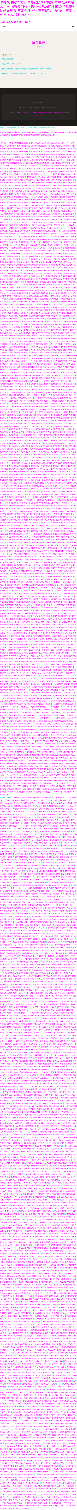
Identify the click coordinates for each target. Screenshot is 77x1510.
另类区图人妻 (64, 902)
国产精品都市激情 (25, 287)
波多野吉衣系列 (36, 1160)
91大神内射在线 (24, 452)
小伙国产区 (35, 897)
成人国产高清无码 (11, 1378)
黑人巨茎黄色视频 (35, 486)
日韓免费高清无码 (8, 279)
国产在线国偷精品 (62, 256)
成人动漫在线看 (31, 279)
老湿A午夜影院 (50, 1205)
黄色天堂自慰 (20, 684)
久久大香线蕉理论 (20, 236)
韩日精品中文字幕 (37, 333)
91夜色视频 (64, 1126)
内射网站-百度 (71, 1483)
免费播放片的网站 (9, 1307)
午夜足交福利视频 (54, 1197)
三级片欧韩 (35, 1452)
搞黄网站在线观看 (61, 681)
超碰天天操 (51, 1319)
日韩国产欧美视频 (49, 863)
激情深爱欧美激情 (47, 418)
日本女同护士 (66, 228)
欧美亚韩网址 (30, 304)
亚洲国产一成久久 (25, 1429)
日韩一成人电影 (14, 421)
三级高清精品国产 (23, 1058)
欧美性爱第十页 (32, 282)
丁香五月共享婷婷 (47, 979)
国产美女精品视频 (69, 1361)
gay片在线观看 (25, 1177)
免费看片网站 (71, 897)
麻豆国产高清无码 (27, 970)
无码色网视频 (53, 982)
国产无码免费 (49, 1299)
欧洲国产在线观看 (28, 698)
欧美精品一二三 (26, 222)
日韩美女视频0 (64, 1401)
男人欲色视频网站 (15, 406)
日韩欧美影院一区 (54, 1494)
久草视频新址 (23, 707)
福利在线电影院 (29, 704)
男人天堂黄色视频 (61, 545)
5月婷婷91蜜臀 (32, 1491)
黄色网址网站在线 (64, 1491)
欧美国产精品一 (35, 460)
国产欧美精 (61, 1480)
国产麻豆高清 (20, 1228)
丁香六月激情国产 (32, 435)
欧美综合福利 (50, 168)
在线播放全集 (32, 588)
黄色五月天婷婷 (64, 1186)
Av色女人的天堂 (8, 455)
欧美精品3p (30, 1203)
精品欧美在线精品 (22, 1401)
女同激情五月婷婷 (56, 1194)
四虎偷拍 (39, 863)
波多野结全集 (64, 341)
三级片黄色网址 (9, 336)
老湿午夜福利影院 (35, 636)
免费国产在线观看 (61, 460)
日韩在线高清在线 (66, 1234)
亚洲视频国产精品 (23, 1157)
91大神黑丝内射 (21, 234)
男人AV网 (53, 1341)
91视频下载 (43, 936)
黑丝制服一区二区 (52, 704)
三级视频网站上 (60, 1021)
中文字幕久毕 (9, 1041)
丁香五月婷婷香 (44, 610)
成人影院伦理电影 (43, 1361)
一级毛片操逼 (8, 704)
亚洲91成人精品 (22, 398)
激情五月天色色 (20, 1203)
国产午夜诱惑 (28, 650)
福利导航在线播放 (35, 693)
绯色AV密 (41, 1174)
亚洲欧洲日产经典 (44, 1305)
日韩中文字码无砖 (63, 344)
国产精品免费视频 (67, 698)
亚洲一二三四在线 (25, 579)
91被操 (54, 1305)
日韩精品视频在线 (57, 1214)
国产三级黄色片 (56, 367)
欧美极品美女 (64, 370)
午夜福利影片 (19, 1415)
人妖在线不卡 (55, 591)
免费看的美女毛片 (11, 1211)
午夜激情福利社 (20, 891)
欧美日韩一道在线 (18, 1361)
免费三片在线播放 (69, 973)
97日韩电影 (26, 1390)
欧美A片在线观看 (56, 1052)
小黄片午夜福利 (70, 1460)
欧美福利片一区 (22, 568)
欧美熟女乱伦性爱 (17, 1373)
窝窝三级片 (64, 1038)
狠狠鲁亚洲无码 (9, 268)
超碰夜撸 (61, 967)
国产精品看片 (43, 1027)
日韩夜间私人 (28, 381)
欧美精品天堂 (13, 562)
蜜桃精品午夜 (28, 1285)
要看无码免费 (55, 1466)
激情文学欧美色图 (34, 239)
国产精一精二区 (24, 259)
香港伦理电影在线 (67, 939)
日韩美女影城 (67, 588)
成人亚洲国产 (36, 950)
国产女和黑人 (24, 1222)
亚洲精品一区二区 (54, 1010)
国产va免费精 (63, 1392)
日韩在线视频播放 (27, 967)
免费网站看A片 (55, 355)
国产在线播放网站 (45, 378)
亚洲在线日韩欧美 (67, 602)
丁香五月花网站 (26, 256)
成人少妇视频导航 (53, 219)
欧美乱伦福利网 (20, 1078)
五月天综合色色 (47, 472)
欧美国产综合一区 (27, 817)
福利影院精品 (57, 508)
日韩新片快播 (19, 1441)
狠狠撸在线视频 (9, 506)
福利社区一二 (30, 534)
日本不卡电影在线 (35, 1316)
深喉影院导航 (68, 508)
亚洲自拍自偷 (18, 1217)
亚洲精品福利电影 (53, 710)
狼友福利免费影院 (67, 208)
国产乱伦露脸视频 (25, 1497)
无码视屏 (58, 950)
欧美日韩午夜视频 (55, 1285)
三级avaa (28, 1460)
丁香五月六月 (59, 446)
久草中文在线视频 (23, 1166)
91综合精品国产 (23, 307)
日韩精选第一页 (34, 1494)
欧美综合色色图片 (9, 1347)
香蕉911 (18, 1299)
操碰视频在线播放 (64, 1387)
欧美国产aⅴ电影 (46, 259)
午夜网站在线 (40, 180)
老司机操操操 (15, 185)
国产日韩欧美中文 (11, 457)
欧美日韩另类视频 (6, 384)
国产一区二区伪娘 (16, 494)
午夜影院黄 (71, 1282)
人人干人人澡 (51, 1384)
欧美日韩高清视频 (67, 171)
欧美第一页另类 (49, 381)
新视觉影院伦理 (58, 185)
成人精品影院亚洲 (55, 843)
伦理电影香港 (34, 644)
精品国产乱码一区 (62, 506)
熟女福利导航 (38, 984)
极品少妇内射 (56, 282)
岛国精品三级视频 (59, 353)
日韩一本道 (55, 1378)
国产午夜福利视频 (57, 361)
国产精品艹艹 (60, 1058)
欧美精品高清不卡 (70, 857)
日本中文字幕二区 (59, 242)
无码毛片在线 (30, 523)
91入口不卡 (12, 1254)
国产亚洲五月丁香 (69, 372)
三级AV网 (6, 1336)
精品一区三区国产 (21, 537)
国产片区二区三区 (60, 608)
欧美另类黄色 (41, 534)
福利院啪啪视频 (41, 982)
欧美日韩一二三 (46, 174)
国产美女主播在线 (45, 307)
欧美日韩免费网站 (53, 831)
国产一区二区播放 (28, 673)
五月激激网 (62, 1370)
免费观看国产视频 (31, 1282)
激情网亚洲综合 (64, 457)
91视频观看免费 (60, 421)
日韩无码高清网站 (67, 1378)
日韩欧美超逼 (46, 874)
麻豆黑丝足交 (9, 863)
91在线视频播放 (29, 582)
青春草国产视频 (27, 800)
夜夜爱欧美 (18, 1446)
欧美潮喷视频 (16, 1367)
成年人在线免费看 (48, 387)
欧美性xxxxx (47, 1316)
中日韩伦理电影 (22, 644)
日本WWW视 (67, 1067)
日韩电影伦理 (10, 234)
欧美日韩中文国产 (10, 463)
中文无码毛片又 (53, 848)
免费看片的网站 (6, 1001)
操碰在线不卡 (42, 548)
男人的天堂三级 (11, 231)
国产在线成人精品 (50, 344)
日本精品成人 (70, 1214)
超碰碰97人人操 (14, 1313)
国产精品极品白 (38, 585)
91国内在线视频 (17, 1336)
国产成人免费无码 (56, 1251)
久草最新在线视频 (60, 412)
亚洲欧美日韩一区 (32, 336)
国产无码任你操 (54, 817)
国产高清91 (68, 1217)
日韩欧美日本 (39, 902)
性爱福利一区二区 (66, 1364)
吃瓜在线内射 (20, 551)
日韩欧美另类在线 (16, 1033)
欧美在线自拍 (67, 914)
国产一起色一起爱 (32, 372)
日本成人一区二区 (17, 871)
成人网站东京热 (35, 857)
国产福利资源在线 (37, 149)
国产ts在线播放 (25, 299)
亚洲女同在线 (8, 1489)
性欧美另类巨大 (45, 1418)
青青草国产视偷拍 (16, 381)
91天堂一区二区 (26, 514)
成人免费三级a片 (44, 948)
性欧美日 (38, 1101)
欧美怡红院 (68, 1160)
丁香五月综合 (57, 633)
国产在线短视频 (22, 276)
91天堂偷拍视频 (66, 375)
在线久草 (58, 996)
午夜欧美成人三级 (49, 1069)
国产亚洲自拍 (27, 1299)
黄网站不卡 (18, 953)
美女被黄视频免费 (32, 936)
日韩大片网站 (29, 868)
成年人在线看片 (49, 545)
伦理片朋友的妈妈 (6, 979)
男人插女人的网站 (52, 596)
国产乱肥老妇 (5, 381)
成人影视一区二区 (10, 307)
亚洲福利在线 (14, 1271)
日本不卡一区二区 (49, 497)
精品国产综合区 (9, 423)
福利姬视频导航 (29, 180)
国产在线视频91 (60, 333)
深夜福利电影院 (35, 1183)
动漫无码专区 (66, 1222)
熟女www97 (50, 891)
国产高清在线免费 (47, 421)
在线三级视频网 (22, 426)
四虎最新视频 (61, 180)
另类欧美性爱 (53, 1429)
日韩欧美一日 (20, 863)
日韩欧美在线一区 (32, 574)
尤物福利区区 (20, 534)
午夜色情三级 (5, 1285)
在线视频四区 (15, 219)
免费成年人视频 (20, 1239)
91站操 (68, 1050)
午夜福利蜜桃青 (10, 1086)
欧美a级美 (33, 1455)
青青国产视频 (33, 865)
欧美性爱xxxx (9, 1132)
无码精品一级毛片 (38, 299)
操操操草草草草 (51, 304)
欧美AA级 (19, 1466)
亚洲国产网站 (61, 1344)
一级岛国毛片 (39, 381)
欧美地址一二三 (24, 642)
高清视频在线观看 (70, 1421)
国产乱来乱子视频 (34, 681)
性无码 (56, 931)
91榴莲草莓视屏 (19, 829)
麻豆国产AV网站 (63, 1302)
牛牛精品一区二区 (30, 1191)
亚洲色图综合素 (29, 1018)
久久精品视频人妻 (28, 619)
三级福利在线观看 (66, 591)
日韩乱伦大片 (48, 905)
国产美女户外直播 (40, 565)
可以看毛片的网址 (37, 1390)
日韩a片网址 (57, 899)
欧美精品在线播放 (15, 545)
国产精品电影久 (71, 1426)
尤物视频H (72, 1047)
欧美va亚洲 (60, 1129)
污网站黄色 (8, 1472)
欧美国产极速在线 (12, 1160)
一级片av (63, 1412)
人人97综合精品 (50, 1480)
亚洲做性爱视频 (17, 582)
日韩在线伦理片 (40, 1370)
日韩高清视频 (15, 647)
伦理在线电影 (69, 338)
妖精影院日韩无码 (28, 202)
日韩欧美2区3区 (41, 698)
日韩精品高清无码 (63, 642)
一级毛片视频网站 (48, 664)
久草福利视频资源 (56, 1027)
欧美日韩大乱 (18, 982)
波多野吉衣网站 (36, 217)
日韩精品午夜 (44, 463)
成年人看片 (65, 1322)
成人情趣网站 (56, 1339)
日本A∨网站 (31, 1013)
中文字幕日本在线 (41, 523)
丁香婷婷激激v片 (18, 500)
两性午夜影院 (62, 1305)
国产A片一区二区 (42, 455)
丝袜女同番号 (11, 146)
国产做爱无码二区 (61, 979)
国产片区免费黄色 (66, 1477)
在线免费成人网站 (22, 922)
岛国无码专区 (36, 1106)
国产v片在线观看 (17, 1149)
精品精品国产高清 (45, 945)
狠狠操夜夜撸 (50, 154)
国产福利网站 (34, 707)
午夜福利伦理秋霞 (19, 976)
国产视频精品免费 (42, 1273)
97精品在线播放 (42, 1432)
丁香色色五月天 (56, 1273)
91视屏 (6, 1310)
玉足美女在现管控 (42, 1149)
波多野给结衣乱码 (69, 950)
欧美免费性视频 (54, 1103)
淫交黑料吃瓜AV (9, 659)
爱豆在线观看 (72, 1106)
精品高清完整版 (70, 610)
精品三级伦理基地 (15, 511)
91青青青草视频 (13, 571)
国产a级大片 (60, 1248)
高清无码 (28, 1441)
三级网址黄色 (28, 1140)
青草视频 (47, 976)
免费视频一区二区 (51, 559)
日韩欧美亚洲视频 (40, 313)
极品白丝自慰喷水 (37, 642)
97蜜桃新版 (24, 1007)
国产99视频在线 (66, 290)
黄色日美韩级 (43, 826)
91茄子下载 (30, 863)
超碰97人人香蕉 (60, 234)
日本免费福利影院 (66, 936)
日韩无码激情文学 (22, 962)
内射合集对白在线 (25, 316)
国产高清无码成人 (47, 452)
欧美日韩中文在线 (38, 1072)
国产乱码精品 (67, 523)
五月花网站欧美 (33, 576)
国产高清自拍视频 (61, 1288)
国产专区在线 (41, 1412)
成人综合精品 (67, 647)
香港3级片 (45, 1137)
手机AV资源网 (40, 831)
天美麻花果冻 (11, 1279)
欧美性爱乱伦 (71, 967)
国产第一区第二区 (55, 1395)
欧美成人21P (25, 1001)
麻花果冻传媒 (45, 146)
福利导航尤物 (28, 494)
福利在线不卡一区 (17, 1432)
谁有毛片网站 (64, 1220)
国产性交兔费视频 (46, 574)
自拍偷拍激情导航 (29, 1356)
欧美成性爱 (33, 962)
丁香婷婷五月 (13, 168)
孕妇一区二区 (50, 1033)
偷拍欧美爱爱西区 (18, 956)
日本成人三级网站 (65, 1174)
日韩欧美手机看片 (31, 1120)
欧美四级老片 (10, 477)
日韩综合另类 (13, 228)
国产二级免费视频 (44, 1324)
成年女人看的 (10, 693)
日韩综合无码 (54, 166)
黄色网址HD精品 (10, 398)
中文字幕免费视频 (13, 1384)
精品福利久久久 (9, 1194)
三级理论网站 (27, 248)
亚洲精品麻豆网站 (12, 1205)
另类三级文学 (34, 1421)
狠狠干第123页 (69, 1101)
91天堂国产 (11, 1401)
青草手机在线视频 (19, 1491)
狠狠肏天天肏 (31, 956)
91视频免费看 (62, 814)
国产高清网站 (28, 1288)
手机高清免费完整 (34, 1069)
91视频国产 (19, 897)
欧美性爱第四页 (56, 310)
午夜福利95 (41, 891)
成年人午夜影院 (33, 1075)
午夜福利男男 (25, 174)
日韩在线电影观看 (66, 931)
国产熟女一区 (31, 1472)
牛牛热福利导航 (6, 812)
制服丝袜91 (24, 914)
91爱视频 (31, 905)
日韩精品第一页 (37, 1480)
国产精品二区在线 (33, 412)
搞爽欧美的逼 (40, 160)
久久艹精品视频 (33, 812)
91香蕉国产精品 (6, 661)
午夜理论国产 (45, 1421)
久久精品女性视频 (69, 1384)
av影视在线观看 (9, 664)
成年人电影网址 (17, 1064)
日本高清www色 (14, 831)
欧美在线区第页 (53, 565)
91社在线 (69, 1208)
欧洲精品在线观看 (50, 911)
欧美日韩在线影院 (68, 1109)
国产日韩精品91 (24, 562)
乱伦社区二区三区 (14, 1237)
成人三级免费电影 (17, 1103)
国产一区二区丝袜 (63, 304)
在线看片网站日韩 (48, 423)
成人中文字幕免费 (11, 483)
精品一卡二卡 (34, 659)
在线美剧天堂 (61, 423)
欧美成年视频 (63, 1353)
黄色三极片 (35, 854)
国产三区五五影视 (42, 438)
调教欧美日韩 (44, 517)
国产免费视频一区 (38, 1169)
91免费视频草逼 (21, 367)
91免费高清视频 (68, 367)
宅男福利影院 (7, 270)
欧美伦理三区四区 (21, 1050)
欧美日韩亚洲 (47, 925)
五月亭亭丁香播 (11, 276)
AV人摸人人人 (39, 1220)
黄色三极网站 (8, 236)
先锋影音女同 (64, 687)
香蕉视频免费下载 (16, 823)
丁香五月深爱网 (38, 287)
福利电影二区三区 (31, 1347)
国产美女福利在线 (19, 310)
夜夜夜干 (33, 1305)
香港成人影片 (37, 222)
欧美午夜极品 (54, 406)
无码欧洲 (50, 1497)
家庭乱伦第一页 (35, 809)
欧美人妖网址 (46, 171)
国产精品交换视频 (36, 1426)
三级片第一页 (35, 452)
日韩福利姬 (13, 1208)
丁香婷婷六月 (40, 1474)
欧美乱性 (51, 1404)
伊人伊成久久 (27, 1353)
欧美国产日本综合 (50, 1242)
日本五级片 (47, 837)
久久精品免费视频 (22, 330)
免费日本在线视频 (64, 911)
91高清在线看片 (11, 273)
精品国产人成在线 (8, 389)
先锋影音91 (10, 1228)
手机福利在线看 (47, 239)
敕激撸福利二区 (39, 341)
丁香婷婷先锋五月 (66, 166)
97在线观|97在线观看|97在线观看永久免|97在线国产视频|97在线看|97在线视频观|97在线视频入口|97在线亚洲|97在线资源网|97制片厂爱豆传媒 (38, 792)
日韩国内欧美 (28, 1503)
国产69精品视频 (65, 384)
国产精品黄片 (29, 251)
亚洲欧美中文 (13, 959)
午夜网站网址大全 (69, 1027)
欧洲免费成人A (55, 474)
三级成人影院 (44, 576)
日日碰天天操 (54, 463)
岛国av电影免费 (7, 1262)
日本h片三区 (15, 1319)
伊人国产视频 (34, 610)
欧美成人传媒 (18, 1327)
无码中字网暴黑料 (59, 472)
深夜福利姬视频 (70, 1064)
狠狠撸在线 (7, 931)
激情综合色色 (23, 1214)
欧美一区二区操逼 (32, 361)
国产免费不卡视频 (35, 568)
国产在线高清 (41, 704)
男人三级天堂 (5, 514)
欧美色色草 (38, 908)
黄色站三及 (51, 1035)
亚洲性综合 (15, 1508)
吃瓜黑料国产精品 (21, 293)
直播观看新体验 (35, 1214)
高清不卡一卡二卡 (23, 1086)
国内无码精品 (24, 1129)
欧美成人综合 (8, 891)
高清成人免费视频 (69, 307)
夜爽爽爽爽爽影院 (50, 690)
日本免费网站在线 (25, 1409)
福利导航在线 (64, 678)
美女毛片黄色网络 (6, 953)
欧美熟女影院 (64, 202)
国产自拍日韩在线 (38, 1205)
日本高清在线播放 (21, 664)
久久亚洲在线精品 (8, 367)
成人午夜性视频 (55, 602)
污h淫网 (17, 1123)
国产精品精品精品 (62, 265)
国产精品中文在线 (7, 1474)
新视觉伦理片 (29, 245)
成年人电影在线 (46, 1452)
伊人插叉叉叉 (22, 1457)
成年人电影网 (5, 194)
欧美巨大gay (28, 1336)
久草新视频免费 (25, 1030)
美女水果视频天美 (9, 1457)
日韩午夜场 (8, 851)
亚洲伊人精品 (22, 593)
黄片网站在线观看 (30, 1143)
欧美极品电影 (13, 1129)
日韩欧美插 (66, 996)
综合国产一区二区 (53, 1126)
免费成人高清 (36, 472)
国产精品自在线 (34, 656)
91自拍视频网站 (10, 290)
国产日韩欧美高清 (21, 506)
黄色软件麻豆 (54, 384)
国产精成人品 (24, 911)
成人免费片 (54, 1115)
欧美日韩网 (43, 846)
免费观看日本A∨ (14, 874)
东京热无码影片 (9, 1500)
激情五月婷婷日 (59, 574)
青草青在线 (49, 996)
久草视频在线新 (43, 225)
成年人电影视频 (35, 1118)
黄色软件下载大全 (48, 851)
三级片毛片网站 (54, 846)
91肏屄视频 (41, 814)
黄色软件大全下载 (65, 392)
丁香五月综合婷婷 (33, 1339)
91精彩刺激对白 (61, 222)
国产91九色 (39, 990)
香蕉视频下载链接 (62, 168)
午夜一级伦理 (46, 1339)
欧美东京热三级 (27, 358)
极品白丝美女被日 (39, 1449)
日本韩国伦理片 (20, 1472)
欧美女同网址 (60, 585)
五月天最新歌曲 (13, 1106)
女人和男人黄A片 (52, 457)
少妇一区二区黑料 (60, 231)
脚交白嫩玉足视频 (13, 299)
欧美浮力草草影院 (54, 942)
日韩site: (71, 999)
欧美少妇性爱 (46, 676)
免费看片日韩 (27, 661)
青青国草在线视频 (48, 330)
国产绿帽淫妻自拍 (41, 188)
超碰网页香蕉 (45, 310)
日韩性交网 (13, 826)
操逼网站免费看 (6, 1027)
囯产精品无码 (20, 225)
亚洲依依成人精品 (41, 817)
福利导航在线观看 (11, 599)
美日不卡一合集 (59, 865)
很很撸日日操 (50, 358)
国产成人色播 (47, 922)
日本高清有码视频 (52, 1095)
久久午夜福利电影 (25, 285)
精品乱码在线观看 (8, 262)
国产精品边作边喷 (52, 650)
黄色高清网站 (21, 574)
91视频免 (65, 1225)
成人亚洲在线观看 (18, 528)
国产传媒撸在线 (12, 205)
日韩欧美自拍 (63, 800)
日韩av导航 (29, 1415)
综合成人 (33, 814)
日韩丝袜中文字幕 (50, 514)
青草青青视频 (15, 149)
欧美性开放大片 (54, 455)
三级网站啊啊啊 (71, 1237)
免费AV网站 (4, 1463)
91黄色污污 (29, 1350)
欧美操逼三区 (19, 455)
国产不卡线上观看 (55, 511)
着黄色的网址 (41, 596)
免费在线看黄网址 (65, 1429)
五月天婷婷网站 (40, 251)
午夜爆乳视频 (13, 378)
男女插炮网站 (21, 290)
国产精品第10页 (24, 217)
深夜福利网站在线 (68, 976)
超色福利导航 (12, 443)
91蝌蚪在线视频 (64, 299)
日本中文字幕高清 (63, 514)
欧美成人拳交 (14, 1426)
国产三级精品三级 (26, 163)
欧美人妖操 (50, 860)
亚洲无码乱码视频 (46, 812)
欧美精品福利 (7, 639)
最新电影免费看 (5, 710)
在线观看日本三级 (51, 1401)
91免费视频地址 (58, 1316)
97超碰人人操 (39, 1033)
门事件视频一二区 (40, 953)
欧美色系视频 (45, 797)
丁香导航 (23, 1016)
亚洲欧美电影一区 (9, 1098)
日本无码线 (23, 905)
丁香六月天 (33, 1222)
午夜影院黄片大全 (21, 1137)
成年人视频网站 (14, 472)
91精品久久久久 (6, 1197)
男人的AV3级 (25, 1180)
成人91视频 (64, 1115)
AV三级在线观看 (62, 497)
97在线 (37, 840)
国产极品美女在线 (28, 469)
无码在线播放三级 (56, 894)
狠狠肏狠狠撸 (34, 993)
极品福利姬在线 (38, 211)
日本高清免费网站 (50, 1392)
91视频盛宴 (65, 817)
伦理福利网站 (15, 313)
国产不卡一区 (34, 350)
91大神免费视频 (48, 809)
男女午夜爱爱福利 (6, 1276)
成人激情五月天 (36, 387)
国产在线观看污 (58, 302)
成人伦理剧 (21, 1506)
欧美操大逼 (44, 1041)
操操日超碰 (27, 1446)
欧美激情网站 (36, 1166)
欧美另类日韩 (39, 245)
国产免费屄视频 (63, 701)
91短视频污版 (71, 1409)
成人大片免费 (27, 1367)
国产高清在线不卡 (32, 409)
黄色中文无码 (33, 1322)
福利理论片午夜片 (37, 347)
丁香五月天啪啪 (64, 160)
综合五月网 (70, 1480)
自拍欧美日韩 (55, 290)
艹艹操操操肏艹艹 (31, 945)
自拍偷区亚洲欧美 (29, 1109)
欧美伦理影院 (69, 205)
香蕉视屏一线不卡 (25, 1010)
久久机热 (18, 1356)
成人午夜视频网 (55, 576)
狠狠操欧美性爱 (31, 894)
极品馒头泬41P (22, 1307)
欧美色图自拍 (5, 149)
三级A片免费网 (11, 1214)
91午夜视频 (37, 1146)
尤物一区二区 (49, 1336)
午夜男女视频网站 (57, 625)
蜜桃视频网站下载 (35, 508)
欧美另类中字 (39, 503)
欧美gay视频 (10, 894)
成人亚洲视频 (47, 353)
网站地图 (51, 135)
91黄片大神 (21, 1339)
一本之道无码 (40, 491)
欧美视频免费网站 (40, 219)
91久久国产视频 (14, 222)
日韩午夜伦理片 (48, 1211)
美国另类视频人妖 (57, 338)
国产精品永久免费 (69, 262)
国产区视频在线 (68, 520)
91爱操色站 (27, 1225)
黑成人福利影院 (65, 435)
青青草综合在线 (7, 327)
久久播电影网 (55, 1228)
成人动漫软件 (30, 1432)
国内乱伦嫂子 (23, 228)
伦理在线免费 (20, 1443)
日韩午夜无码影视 (59, 656)
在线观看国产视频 (44, 367)
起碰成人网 (49, 1288)
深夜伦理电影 (62, 347)
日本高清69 (28, 1463)
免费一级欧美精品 (40, 208)
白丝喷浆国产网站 (20, 588)
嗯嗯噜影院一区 (6, 987)
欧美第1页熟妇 (9, 681)
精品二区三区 (33, 1375)
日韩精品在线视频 (28, 653)
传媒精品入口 (47, 185)
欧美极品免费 (9, 1466)
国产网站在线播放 (48, 316)
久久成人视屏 (23, 928)
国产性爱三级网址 (40, 1404)
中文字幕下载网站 (40, 494)
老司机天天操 (7, 619)
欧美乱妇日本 (12, 593)
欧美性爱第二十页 (32, 871)
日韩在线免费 (19, 996)
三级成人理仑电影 (30, 823)
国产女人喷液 (56, 477)
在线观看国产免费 (35, 1276)
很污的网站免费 (56, 528)
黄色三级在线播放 (59, 191)
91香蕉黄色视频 (29, 154)
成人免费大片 (23, 378)
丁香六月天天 (34, 678)
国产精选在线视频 (17, 840)
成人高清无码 (52, 313)
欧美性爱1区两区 (30, 520)
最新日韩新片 (47, 248)
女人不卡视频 (35, 562)
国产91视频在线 (9, 435)
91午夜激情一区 (50, 149)
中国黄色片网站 (39, 1268)
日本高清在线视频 (57, 610)
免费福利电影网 (61, 387)
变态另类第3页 (10, 282)
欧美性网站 (64, 1356)
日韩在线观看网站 (63, 916)
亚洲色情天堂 (65, 296)
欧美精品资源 (35, 616)
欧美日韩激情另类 (33, 1078)
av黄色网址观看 (46, 562)
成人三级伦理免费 (42, 253)
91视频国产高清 (23, 171)
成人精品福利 (38, 1469)
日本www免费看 (49, 1290)
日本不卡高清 (31, 965)
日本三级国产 (24, 826)
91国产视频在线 (41, 877)
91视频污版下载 (58, 205)
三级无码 (6, 1120)
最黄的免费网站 (62, 1333)
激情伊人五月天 (50, 245)
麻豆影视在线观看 (60, 599)
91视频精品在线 (47, 398)
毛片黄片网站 (13, 591)
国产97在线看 (6, 800)
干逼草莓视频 (62, 1319)
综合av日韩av (37, 1030)
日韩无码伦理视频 (33, 310)
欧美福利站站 (17, 469)
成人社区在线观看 (44, 1024)
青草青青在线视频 (32, 327)
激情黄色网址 (56, 1381)
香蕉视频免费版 (21, 602)
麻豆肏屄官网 (48, 364)
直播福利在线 (61, 534)
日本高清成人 (59, 693)
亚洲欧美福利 (71, 466)
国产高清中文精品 (69, 1443)
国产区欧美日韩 (63, 613)
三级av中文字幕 (55, 438)
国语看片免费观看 (48, 661)
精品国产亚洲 (37, 695)
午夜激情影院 (61, 571)
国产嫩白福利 (69, 418)
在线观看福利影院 (8, 670)
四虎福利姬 (12, 1058)
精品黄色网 (35, 1327)
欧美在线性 (40, 1203)
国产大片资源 (15, 531)
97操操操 (3, 1364)
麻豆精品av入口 (5, 404)
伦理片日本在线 (32, 355)
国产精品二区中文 (35, 664)
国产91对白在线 (63, 313)
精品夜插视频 (8, 687)
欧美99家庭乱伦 (24, 333)
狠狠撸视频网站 (61, 149)
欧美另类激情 (13, 287)
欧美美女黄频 (55, 1271)
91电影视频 (61, 868)
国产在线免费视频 (64, 1072)
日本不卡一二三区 (6, 1112)
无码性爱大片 (24, 1208)
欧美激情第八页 (40, 1231)
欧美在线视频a (44, 659)
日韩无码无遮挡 (23, 1118)
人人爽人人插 (37, 248)
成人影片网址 (66, 576)
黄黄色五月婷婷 (70, 446)
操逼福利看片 (45, 268)
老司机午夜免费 (35, 1307)
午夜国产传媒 (26, 874)
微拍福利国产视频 (9, 1169)
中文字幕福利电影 (33, 625)
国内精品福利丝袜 (11, 344)
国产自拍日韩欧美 (43, 1171)
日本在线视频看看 (70, 659)
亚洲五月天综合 (29, 160)
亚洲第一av (59, 1404)
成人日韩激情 (47, 508)
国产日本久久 (63, 483)
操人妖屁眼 (67, 837)
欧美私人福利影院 (25, 432)
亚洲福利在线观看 (10, 616)
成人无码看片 (31, 891)
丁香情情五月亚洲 (16, 1171)
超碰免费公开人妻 (60, 636)
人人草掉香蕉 (32, 548)
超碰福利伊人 (50, 180)
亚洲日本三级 (50, 1390)
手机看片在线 (25, 916)
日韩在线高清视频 (38, 1500)
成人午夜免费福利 (6, 1446)
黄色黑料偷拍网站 (6, 936)
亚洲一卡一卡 (24, 993)
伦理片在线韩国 (21, 477)
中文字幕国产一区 (17, 1163)
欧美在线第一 (20, 321)
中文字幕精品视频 (64, 1268)
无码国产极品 (57, 823)
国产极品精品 (49, 608)
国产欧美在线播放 (21, 350)
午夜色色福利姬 (13, 1358)
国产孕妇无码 (67, 188)
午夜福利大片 (49, 333)
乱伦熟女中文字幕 (33, 242)
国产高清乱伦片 (13, 1081)
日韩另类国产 (28, 143)
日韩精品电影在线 (11, 452)
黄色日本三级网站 (11, 1038)
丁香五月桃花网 (11, 347)
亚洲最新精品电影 (43, 1013)
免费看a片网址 (13, 1188)
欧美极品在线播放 (37, 483)
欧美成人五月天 (31, 710)
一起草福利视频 (57, 1078)
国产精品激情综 (56, 647)
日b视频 (22, 1438)
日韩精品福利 (34, 1398)
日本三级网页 (71, 644)
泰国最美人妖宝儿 (25, 1469)
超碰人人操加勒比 (48, 222)
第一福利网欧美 (50, 319)
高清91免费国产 (39, 613)
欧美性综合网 (37, 661)
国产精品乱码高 (12, 579)
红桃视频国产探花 (48, 1106)
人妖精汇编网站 (71, 797)
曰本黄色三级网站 (44, 965)
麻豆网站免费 (58, 398)
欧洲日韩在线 (64, 982)
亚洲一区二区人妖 (16, 1095)
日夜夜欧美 (29, 925)
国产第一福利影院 (38, 860)
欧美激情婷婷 (61, 1118)
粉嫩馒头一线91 (17, 882)
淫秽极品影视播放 (51, 542)
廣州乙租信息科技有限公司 (47, 112)
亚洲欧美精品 (14, 1268)
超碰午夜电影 (41, 942)
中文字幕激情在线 (45, 489)
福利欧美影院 (54, 517)
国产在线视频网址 (39, 1197)
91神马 (35, 1367)
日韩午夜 (47, 1463)
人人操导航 (19, 1126)
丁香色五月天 (69, 361)
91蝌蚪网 (51, 877)
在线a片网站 (59, 809)
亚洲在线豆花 (36, 1279)
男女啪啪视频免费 (20, 803)
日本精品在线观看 (38, 1177)
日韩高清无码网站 (50, 970)
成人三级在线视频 (35, 506)
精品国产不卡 (23, 599)
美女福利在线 (67, 197)
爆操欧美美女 (49, 984)
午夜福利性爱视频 (52, 1098)
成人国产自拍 (20, 670)
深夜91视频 (4, 823)
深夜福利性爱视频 (55, 253)
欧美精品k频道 (53, 1004)
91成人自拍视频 (36, 324)
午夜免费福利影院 (31, 1004)
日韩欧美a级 (54, 1347)
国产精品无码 (37, 401)
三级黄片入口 (5, 202)
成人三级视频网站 (37, 344)
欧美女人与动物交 (66, 803)
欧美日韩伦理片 (62, 319)
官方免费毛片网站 (37, 1401)
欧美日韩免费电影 (15, 440)
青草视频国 (19, 925)
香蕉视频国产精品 (51, 902)
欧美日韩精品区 (41, 619)
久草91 (43, 928)
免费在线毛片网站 (57, 268)
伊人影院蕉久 (41, 1044)
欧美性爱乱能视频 (40, 1081)
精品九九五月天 (18, 270)
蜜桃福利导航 (9, 897)
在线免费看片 (38, 1336)
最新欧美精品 (34, 463)
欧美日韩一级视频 (49, 1276)
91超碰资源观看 (12, 1469)
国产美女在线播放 (16, 650)
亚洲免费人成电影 (39, 1035)
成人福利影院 (7, 695)
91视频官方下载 (9, 166)
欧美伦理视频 (10, 610)
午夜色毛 (36, 1271)
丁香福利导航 (8, 1123)
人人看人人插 (69, 676)
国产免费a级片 (59, 1050)
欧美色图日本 (71, 1135)
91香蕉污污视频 (23, 676)
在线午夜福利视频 (20, 242)
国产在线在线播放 (22, 857)
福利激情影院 (48, 999)
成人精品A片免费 (25, 364)
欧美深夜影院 (8, 1441)
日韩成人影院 (36, 1248)
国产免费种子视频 (34, 398)
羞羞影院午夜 (52, 1353)
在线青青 (27, 1327)
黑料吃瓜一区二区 (53, 1500)
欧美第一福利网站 (37, 559)
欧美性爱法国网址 (30, 1194)
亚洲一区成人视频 (21, 489)
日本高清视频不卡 (48, 571)
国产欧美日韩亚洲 (36, 1242)
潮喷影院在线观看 (60, 276)
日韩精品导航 (31, 1228)
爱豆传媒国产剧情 (48, 681)
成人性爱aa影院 (59, 364)
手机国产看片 (9, 1356)
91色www (18, 1194)
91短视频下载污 (39, 1237)
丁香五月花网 (67, 965)
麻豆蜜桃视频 (25, 421)
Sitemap (38, 115)
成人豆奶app (17, 1288)
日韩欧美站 (18, 1503)
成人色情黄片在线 (45, 1375)
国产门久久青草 (22, 486)
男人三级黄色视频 (6, 908)
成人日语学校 (17, 877)
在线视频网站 (5, 154)
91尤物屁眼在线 (58, 874)
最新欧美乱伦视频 (47, 446)
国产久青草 (37, 959)
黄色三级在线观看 (53, 375)
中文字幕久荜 (25, 1333)
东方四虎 (45, 1160)
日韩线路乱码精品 (6, 1174)
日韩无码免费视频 (12, 1333)
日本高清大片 (12, 517)
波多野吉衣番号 (58, 409)
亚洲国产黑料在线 (43, 1381)
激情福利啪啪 (43, 1455)
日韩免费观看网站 (8, 429)
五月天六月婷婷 (32, 384)
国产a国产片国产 (65, 596)
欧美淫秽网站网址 (32, 528)
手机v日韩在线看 (52, 1220)
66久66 (15, 1197)
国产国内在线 (47, 429)
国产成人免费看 (46, 151)
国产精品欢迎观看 (38, 1333)
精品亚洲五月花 (7, 242)
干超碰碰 (19, 948)
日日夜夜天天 (57, 429)
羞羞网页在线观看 (50, 642)
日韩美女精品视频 (30, 415)
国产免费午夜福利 (34, 1457)
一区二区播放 (36, 1021)
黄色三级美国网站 (41, 843)
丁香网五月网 (52, 1231)
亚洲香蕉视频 (45, 625)
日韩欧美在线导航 (69, 1324)
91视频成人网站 (37, 364)
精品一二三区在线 (50, 1387)
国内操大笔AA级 (66, 194)
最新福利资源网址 (56, 1191)
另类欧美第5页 (71, 1452)
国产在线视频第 (70, 1457)
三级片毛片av (65, 1098)
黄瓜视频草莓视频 (48, 1118)
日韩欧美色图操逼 (69, 177)
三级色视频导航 (26, 542)
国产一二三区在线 (47, 993)
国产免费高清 (15, 514)
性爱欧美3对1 (62, 1140)
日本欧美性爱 (58, 945)
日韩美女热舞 (40, 1152)
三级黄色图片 (41, 919)
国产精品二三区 (70, 157)
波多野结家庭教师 (16, 160)
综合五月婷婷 (23, 302)
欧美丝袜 (17, 908)
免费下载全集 (47, 857)
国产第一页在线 (36, 353)
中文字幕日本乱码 (48, 959)
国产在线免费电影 (11, 880)
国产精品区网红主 (25, 168)
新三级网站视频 (11, 480)
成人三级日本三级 (9, 1242)
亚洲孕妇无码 (35, 200)
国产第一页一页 (16, 673)
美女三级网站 (45, 622)
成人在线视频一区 (70, 200)
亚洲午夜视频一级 (7, 1050)
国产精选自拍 (35, 446)
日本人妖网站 (19, 251)
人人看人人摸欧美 (56, 1137)
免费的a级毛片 (25, 472)
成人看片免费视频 (35, 537)
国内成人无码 (20, 361)
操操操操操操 (5, 565)
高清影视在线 (65, 1004)
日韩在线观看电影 (58, 1472)
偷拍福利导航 (34, 378)
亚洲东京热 (7, 877)
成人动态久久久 (25, 1480)
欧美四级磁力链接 (12, 1293)
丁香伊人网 (24, 1508)
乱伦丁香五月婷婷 (20, 851)
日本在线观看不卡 (19, 384)
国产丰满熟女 (26, 559)
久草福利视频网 (23, 973)
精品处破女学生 (38, 1409)
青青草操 (66, 1330)
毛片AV (22, 1123)
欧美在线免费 (34, 307)
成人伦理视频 (7, 528)
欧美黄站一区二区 (7, 1424)
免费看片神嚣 (42, 236)
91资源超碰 (44, 1271)
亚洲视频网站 (27, 545)
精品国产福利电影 (32, 262)
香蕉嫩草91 (8, 999)
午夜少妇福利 (46, 1239)
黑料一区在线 (52, 270)
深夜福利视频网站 (32, 939)
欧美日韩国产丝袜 (64, 548)
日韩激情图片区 (34, 599)
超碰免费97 (5, 1072)
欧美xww (28, 1500)
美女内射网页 (62, 449)
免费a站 (55, 897)
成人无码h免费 (8, 1344)
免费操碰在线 (17, 248)
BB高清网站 (32, 1024)
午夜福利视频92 (33, 214)
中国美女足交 (45, 293)
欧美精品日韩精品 (49, 1101)
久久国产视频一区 (33, 633)
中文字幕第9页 (15, 559)
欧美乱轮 (50, 1449)
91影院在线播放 (36, 231)
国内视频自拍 (25, 647)
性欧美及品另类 (42, 1018)
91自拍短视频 (9, 1305)
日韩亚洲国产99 (65, 956)
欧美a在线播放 (19, 304)
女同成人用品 (34, 302)
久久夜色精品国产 (26, 313)
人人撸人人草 (40, 967)
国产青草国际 (47, 157)
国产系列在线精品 (18, 710)
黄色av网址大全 (61, 358)
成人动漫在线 (63, 1455)
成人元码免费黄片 (28, 701)
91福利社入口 (49, 1007)
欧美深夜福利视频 (17, 1265)
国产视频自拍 (13, 1052)
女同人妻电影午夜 (15, 701)
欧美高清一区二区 (65, 627)
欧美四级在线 (17, 211)
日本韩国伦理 (51, 1089)
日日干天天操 (65, 474)
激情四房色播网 (7, 251)
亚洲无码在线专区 (47, 599)
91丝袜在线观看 (70, 1030)
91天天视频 (29, 996)
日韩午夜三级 (30, 375)
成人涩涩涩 (63, 1024)
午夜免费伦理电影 (32, 290)
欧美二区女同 (24, 636)
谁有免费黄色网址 (57, 293)
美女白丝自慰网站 (36, 1392)
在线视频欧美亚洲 (15, 653)
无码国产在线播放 (62, 316)
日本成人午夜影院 (60, 452)
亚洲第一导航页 (18, 1220)
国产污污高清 (39, 639)
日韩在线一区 (56, 171)
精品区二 (65, 1438)
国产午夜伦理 (20, 262)
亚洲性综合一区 (44, 540)
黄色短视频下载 (17, 1231)
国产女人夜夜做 (34, 979)
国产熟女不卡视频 (10, 460)
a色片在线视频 (37, 545)
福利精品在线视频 (65, 321)
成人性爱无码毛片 (44, 1472)
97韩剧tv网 (44, 854)
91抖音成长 (58, 905)
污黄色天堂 (46, 1183)
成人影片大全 (12, 353)
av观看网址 (8, 1322)
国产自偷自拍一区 (48, 1279)
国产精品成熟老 (51, 525)
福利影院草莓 (69, 1078)
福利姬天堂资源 (26, 1268)
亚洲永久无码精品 (46, 1050)
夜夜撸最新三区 (62, 877)
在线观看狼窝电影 (37, 1092)
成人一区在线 (56, 1438)
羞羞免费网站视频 (16, 933)
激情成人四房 (66, 477)
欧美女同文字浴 (31, 670)
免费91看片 (15, 1177)
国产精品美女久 (26, 265)
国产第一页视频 (16, 525)
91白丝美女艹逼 (23, 517)
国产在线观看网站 (53, 1143)
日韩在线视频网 (65, 1432)
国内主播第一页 (48, 636)
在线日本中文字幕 (53, 806)
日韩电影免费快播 (23, 1248)
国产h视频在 (23, 1316)
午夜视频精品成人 (45, 644)
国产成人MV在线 (41, 653)
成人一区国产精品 (16, 1018)
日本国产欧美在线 (24, 860)
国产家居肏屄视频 (21, 429)
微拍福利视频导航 (55, 1358)
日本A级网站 (57, 1146)
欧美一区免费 (67, 440)
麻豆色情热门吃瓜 (26, 984)
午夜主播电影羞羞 (38, 265)
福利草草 (34, 1089)
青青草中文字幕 (46, 395)
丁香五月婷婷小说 (23, 480)
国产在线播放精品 (35, 571)
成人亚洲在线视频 (38, 432)
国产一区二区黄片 (65, 1092)
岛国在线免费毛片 (38, 627)
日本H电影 (24, 1398)
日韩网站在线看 (43, 1191)
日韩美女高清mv (38, 256)
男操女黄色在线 (12, 401)
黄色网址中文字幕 (10, 486)
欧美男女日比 (27, 585)
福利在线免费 (55, 684)
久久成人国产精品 (47, 426)
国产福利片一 (47, 217)
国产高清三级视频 (14, 919)
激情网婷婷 (57, 973)
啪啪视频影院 (37, 1407)
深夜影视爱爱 (51, 1072)
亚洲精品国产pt (38, 1446)
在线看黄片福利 (65, 882)
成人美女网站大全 (41, 197)
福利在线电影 (10, 191)
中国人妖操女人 (52, 1174)
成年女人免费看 (34, 268)
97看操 (69, 868)
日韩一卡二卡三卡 (30, 1217)
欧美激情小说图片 (58, 1506)
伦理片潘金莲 (56, 1443)
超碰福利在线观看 (65, 469)
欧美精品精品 (67, 429)
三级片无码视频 (12, 1069)
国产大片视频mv (12, 984)
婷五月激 (71, 1140)
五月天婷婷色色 (51, 1268)
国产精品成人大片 (48, 1460)
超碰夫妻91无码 (23, 157)
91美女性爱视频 (51, 432)
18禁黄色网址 (43, 894)
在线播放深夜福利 (52, 673)
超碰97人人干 (11, 1118)
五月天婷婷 (27, 1135)
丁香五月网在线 (16, 358)
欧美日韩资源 (49, 1259)
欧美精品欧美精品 (59, 644)
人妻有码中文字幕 (64, 270)
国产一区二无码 (23, 814)
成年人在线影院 (6, 1200)
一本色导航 (19, 1474)
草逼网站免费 (6, 1140)
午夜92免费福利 (53, 415)
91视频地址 (8, 1203)
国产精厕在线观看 (18, 404)
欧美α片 (39, 1290)
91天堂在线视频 (64, 854)
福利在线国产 (66, 1466)
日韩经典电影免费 (56, 1041)
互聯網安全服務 (35, 112)
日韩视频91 (54, 871)
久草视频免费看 (35, 1330)
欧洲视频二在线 (29, 392)
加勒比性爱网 (34, 228)
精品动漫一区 (10, 253)
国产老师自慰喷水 (64, 653)
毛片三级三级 (71, 401)
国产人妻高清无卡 (16, 449)
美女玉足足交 (61, 1106)
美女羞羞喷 (24, 1426)
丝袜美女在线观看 (42, 1115)
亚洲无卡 (11, 948)
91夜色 (21, 1038)
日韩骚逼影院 (8, 945)
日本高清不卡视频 (22, 1092)
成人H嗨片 (68, 1251)
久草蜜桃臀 (38, 1188)
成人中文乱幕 (66, 225)
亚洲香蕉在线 (8, 667)
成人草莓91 (17, 942)
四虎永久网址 (43, 1200)
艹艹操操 (44, 1429)
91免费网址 (39, 1262)
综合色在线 (62, 1242)
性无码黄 (41, 1089)
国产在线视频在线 (26, 565)
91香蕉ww (50, 931)
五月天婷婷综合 (13, 1341)
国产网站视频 (49, 880)
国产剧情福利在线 (23, 231)
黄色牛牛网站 (63, 163)
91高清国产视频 (43, 1356)
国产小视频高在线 (19, 965)
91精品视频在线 (66, 582)
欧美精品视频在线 (63, 1177)
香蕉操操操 (63, 1120)
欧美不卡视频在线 (9, 1166)
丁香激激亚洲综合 (56, 177)
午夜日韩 (6, 1319)
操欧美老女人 (23, 1483)
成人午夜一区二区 (18, 1061)
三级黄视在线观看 (57, 1441)
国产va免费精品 (34, 293)
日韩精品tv (33, 826)
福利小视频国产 (43, 1194)
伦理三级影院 (70, 1183)
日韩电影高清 (28, 1231)
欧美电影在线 (28, 1370)
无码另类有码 (69, 443)
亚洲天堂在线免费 (32, 829)
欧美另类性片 (15, 256)
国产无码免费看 (48, 693)
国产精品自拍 (41, 1186)
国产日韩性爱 (21, 282)
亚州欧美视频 (28, 999)
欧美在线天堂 (71, 1506)
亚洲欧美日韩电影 (16, 520)
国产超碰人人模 (46, 191)
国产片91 (66, 823)
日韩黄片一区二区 (34, 557)
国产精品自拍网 (9, 1092)
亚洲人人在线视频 (20, 576)
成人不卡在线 (62, 1123)
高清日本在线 (13, 1030)
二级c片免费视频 (59, 562)
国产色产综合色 (34, 205)
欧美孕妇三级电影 (50, 347)
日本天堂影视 (34, 517)
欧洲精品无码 (25, 531)
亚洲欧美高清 (29, 1474)
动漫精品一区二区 (60, 987)
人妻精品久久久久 (6, 310)
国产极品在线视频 (19, 902)
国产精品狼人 (32, 602)
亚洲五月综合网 (43, 1228)
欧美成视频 (52, 868)
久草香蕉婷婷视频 (17, 1120)
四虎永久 (58, 820)
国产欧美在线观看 (68, 511)
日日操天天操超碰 (69, 1435)
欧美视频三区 (61, 389)
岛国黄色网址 (32, 183)
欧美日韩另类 (44, 435)
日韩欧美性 (31, 1044)
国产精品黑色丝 (43, 670)
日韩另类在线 (66, 551)
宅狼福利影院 (41, 392)
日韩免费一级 (13, 678)
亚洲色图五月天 (68, 285)
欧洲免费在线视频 (16, 1225)
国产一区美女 (50, 1203)
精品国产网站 (47, 285)
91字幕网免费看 (53, 236)
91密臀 (51, 953)
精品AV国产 (37, 1486)
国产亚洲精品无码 (41, 194)
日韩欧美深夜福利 (68, 1171)
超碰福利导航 (14, 848)
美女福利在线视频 (57, 146)
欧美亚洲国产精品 (10, 568)
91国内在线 (46, 914)
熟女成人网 (12, 1157)
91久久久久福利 (22, 239)
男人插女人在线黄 (40, 712)
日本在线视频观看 (34, 1055)
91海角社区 (13, 1497)
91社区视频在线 (18, 474)
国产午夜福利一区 (16, 208)
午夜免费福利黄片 (41, 1364)
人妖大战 (9, 803)
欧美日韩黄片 (12, 395)
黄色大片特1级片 (10, 928)
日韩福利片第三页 (6, 1503)
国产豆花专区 (10, 508)
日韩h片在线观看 (10, 239)
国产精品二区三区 (23, 347)
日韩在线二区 (8, 1251)
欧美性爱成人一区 (67, 1424)
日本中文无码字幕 (16, 868)
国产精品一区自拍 (67, 885)
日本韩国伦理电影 (21, 151)
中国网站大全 (8, 548)
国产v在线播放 (49, 585)
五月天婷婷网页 (43, 1217)
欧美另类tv (8, 982)
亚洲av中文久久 (34, 151)
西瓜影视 (55, 1024)
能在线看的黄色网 (27, 1384)
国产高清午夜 (62, 690)
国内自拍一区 (10, 540)
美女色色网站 (64, 1180)
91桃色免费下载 (43, 1341)
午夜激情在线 (44, 1302)
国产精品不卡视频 (6, 143)
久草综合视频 (45, 803)
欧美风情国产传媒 (49, 1344)
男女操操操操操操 (44, 823)
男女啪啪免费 (59, 443)
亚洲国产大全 (62, 1341)
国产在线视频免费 (16, 1115)
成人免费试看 (11, 1047)
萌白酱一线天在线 (20, 548)
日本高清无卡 (11, 854)
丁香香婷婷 (5, 899)
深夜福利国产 (60, 1208)
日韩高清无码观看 (33, 1506)
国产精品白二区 (23, 1256)
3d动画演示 (64, 1500)
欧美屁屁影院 (64, 463)
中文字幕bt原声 (32, 1418)
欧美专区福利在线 (24, 1452)
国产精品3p (54, 1120)
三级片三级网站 (28, 908)
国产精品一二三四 (28, 197)
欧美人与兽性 (17, 695)
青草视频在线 (53, 956)
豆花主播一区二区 (6, 412)
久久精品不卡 (7, 248)
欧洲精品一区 (56, 965)
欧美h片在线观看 (25, 483)
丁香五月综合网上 (41, 1285)
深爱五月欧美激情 (61, 1007)
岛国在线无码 (9, 925)
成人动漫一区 (7, 392)
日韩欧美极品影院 (44, 282)
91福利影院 (7, 965)
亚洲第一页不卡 (6, 902)
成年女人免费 (66, 1265)
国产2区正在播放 (70, 378)
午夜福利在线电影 (10, 157)
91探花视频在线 (28, 639)
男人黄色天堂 (11, 1339)
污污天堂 (61, 1262)
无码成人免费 (64, 673)
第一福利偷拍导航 (12, 817)
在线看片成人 (44, 262)
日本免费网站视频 (18, 523)
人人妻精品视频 (58, 157)
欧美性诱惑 (68, 1449)
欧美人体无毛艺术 (9, 973)
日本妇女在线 (69, 1407)
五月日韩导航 (35, 1001)
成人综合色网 (27, 630)
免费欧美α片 (9, 551)
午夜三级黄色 (47, 695)
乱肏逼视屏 (23, 1211)
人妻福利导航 (20, 336)
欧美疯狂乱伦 (54, 1432)
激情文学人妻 (9, 1299)
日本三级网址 (44, 228)
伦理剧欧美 (34, 1254)
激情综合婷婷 (49, 480)
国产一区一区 (32, 593)
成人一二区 (4, 1016)
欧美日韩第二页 (43, 279)
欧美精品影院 (18, 188)
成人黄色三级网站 (11, 319)
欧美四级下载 (68, 695)
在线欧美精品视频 (32, 1438)
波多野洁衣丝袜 (19, 1262)
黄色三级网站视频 (12, 809)
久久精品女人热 (38, 514)
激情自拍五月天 (7, 576)
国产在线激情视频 (47, 1058)
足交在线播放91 (36, 185)
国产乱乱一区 (65, 1152)
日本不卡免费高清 (8, 489)
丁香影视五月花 (55, 225)
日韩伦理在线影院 (6, 491)
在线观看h (60, 1460)
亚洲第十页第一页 (35, 157)
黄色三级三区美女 (27, 219)
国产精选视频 (37, 285)
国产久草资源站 (44, 361)
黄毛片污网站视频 (25, 959)
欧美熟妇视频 (55, 1016)
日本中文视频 (68, 1503)
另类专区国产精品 (40, 687)
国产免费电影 (57, 151)
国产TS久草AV (8, 1004)
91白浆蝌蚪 (48, 990)
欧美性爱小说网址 (54, 500)
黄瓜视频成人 (24, 1421)
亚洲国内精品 (14, 1055)
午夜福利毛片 (42, 956)
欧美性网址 (4, 1018)
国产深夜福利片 (57, 1407)
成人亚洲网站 (20, 1424)
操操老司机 (19, 1302)
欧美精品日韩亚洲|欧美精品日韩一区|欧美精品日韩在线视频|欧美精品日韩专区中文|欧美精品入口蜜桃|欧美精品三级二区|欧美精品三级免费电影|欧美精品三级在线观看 (38, 760)
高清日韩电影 (62, 531)
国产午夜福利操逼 (14, 1154)
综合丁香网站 (40, 154)
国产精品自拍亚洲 (23, 854)
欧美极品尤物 (54, 1112)
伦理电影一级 (53, 653)
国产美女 (45, 950)
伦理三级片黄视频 (51, 299)
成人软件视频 (44, 871)
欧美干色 (36, 1225)
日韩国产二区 (45, 554)
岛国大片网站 (35, 146)
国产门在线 (33, 973)
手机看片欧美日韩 (10, 183)
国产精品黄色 (31, 1341)
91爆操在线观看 (48, 324)
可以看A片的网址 (47, 200)
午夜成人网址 (15, 265)
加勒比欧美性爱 (16, 194)
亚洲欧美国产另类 (21, 1024)
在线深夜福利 (69, 625)
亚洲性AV (72, 1024)
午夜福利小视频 (15, 1390)
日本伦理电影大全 (28, 990)
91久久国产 (43, 1004)
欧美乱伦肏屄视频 (15, 1387)
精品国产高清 (38, 1299)
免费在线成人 (8, 214)
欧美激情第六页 (58, 667)
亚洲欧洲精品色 (64, 404)
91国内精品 (13, 1480)
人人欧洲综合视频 (53, 1265)
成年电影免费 (18, 143)
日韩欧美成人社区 (59, 1282)
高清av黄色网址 (14, 542)
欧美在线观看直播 (64, 542)
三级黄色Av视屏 (17, 843)
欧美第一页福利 (5, 613)
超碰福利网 (43, 1010)
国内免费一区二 (26, 627)
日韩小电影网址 (53, 1234)
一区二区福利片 (19, 491)
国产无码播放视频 (57, 797)
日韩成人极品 (15, 565)
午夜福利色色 (12, 200)
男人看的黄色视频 (41, 1395)
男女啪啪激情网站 (55, 440)
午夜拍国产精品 (6, 1143)
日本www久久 (36, 1157)
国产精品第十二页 (63, 1350)
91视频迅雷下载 (9, 330)
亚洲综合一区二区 (57, 593)
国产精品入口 (17, 1140)
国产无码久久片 (63, 639)
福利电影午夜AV (51, 613)
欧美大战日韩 (46, 1001)
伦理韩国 (72, 1016)
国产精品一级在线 (57, 554)
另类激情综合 (32, 367)
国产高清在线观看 (26, 341)
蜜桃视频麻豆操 (44, 355)
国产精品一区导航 (47, 234)
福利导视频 (68, 948)
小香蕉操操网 (11, 1506)
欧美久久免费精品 (53, 698)
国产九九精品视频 (21, 1344)
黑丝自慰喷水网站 (59, 466)
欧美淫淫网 (28, 1486)
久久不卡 (42, 1367)
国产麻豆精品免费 (32, 540)
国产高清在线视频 (28, 406)
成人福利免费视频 (69, 820)
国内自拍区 (41, 1126)
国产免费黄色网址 (41, 1154)
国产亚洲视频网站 (21, 557)
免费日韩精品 (7, 474)
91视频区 (47, 1469)
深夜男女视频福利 (55, 1245)
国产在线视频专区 (54, 551)
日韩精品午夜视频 (38, 931)
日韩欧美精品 (59, 418)
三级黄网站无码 (18, 1200)
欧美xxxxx (55, 803)
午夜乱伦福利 (10, 293)
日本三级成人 (60, 984)
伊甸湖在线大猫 (39, 358)
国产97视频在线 (31, 1126)
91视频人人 (67, 1395)
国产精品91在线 (70, 293)
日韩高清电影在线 (23, 1477)
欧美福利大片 (61, 1035)
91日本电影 (44, 1016)
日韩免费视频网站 (16, 1463)
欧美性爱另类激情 (23, 1021)
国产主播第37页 (46, 656)
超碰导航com (30, 1273)
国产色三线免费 (54, 194)
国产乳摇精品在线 (69, 1285)
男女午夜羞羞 (62, 525)
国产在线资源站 (47, 557)
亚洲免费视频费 (65, 871)
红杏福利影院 (30, 596)
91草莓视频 (24, 1160)
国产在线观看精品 (65, 650)
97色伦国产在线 (66, 710)
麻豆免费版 (62, 970)
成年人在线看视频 (9, 1256)
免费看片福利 (54, 936)
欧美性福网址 (29, 1149)
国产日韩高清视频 (45, 336)
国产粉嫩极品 (69, 1404)
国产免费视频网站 (47, 276)
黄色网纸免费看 (13, 1330)
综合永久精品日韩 (33, 554)
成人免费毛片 (58, 557)
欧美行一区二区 (17, 613)
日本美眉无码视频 (54, 588)
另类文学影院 (45, 1378)
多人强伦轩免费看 (14, 1395)
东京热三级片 (19, 704)
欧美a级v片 (24, 1330)
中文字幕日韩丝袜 (45, 372)
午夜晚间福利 (54, 678)
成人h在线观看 (54, 1222)
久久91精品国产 (51, 701)
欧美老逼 (36, 1429)
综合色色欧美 (67, 633)
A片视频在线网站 (38, 319)
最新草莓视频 (5, 1265)
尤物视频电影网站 (50, 503)
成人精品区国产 (18, 392)
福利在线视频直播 (69, 151)
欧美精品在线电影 (69, 1273)
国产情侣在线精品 (23, 146)
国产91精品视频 (9, 372)
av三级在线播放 (34, 1016)
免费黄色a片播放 (13, 497)
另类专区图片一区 (63, 1313)
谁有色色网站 (14, 1007)
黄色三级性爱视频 (37, 608)
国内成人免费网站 (65, 491)
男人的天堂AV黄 (59, 922)
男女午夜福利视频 (33, 443)
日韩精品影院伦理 (61, 999)
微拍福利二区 (27, 211)
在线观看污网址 (53, 494)
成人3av (10, 1075)
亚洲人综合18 (52, 933)
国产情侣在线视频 (41, 440)
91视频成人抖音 (41, 1350)
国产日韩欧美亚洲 (47, 616)
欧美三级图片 (25, 149)
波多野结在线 (20, 435)
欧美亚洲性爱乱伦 (23, 1098)
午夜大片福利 (60, 1426)
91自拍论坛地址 (17, 180)
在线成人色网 (67, 880)
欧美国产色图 (30, 551)
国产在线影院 (65, 219)
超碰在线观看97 (56, 1330)
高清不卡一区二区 (52, 491)
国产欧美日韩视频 (67, 670)
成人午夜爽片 (61, 1296)
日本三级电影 (13, 302)
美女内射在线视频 (25, 888)
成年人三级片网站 (36, 1007)
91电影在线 (67, 894)
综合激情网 (64, 1095)
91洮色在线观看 (38, 579)
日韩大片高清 (14, 1449)
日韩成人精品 (20, 409)
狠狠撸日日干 (24, 880)
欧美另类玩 (35, 1058)
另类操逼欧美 (21, 177)
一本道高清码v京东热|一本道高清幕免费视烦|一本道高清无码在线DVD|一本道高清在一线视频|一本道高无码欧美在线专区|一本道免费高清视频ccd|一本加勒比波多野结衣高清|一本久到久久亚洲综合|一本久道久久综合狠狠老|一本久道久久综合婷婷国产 (38, 735)
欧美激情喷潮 (67, 528)
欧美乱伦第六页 (70, 1194)
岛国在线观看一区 (45, 667)
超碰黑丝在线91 (32, 1424)
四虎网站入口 (29, 843)
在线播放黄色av (42, 500)
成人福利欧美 (47, 1030)
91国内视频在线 (23, 1242)
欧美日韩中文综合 (48, 506)
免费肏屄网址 (64, 236)
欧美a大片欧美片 (8, 557)
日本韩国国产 (47, 1146)
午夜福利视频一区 (44, 1067)
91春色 (51, 950)
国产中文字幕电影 (33, 395)
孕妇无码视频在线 (51, 1180)
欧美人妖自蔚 (12, 622)
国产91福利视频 (34, 426)
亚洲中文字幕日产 (64, 1205)
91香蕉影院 (7, 1061)
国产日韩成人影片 (29, 1381)
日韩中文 (23, 1296)
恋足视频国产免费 (53, 1310)
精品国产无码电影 (55, 523)
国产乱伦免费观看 (8, 350)
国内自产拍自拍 (22, 463)
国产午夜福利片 (16, 585)
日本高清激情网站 (61, 1086)
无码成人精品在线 (60, 1188)
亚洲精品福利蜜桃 (46, 412)
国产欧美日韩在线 (45, 409)
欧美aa (22, 1341)
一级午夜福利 (13, 364)
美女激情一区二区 (25, 457)
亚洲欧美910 (18, 1290)
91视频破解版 (25, 1313)
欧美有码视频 (22, 418)
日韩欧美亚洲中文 (11, 1035)
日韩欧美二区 (50, 605)
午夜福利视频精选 (11, 1222)
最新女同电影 (17, 1109)
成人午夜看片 (18, 415)
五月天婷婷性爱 (49, 211)
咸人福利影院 (55, 1013)
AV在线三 (63, 962)
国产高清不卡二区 (69, 707)
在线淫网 (59, 1101)
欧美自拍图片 (66, 1103)
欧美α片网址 (5, 860)
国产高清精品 (30, 404)
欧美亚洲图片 (63, 432)
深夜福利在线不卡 (11, 911)
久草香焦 (35, 1163)
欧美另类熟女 (61, 211)
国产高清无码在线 (15, 370)
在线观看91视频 (28, 1395)
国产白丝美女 (39, 1095)
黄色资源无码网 (19, 667)
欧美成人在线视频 (50, 1262)
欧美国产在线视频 (6, 415)
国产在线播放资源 (19, 412)
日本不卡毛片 (64, 494)
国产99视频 (45, 1214)
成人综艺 (20, 1347)
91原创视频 (36, 1460)
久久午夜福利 (67, 183)
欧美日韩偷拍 (13, 1316)
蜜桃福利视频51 (60, 401)
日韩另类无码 (61, 630)
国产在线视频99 (67, 355)
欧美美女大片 (41, 933)
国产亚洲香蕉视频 (60, 812)
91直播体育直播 (19, 327)
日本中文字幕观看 (16, 605)
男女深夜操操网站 (62, 537)
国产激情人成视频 (63, 959)
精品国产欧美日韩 (12, 1180)
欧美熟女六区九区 (37, 690)
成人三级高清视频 (11, 993)
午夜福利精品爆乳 (14, 1183)
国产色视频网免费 (21, 268)
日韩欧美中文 (57, 837)
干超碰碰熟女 (43, 384)
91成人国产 (56, 1469)
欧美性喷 (16, 1001)
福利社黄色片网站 (52, 202)
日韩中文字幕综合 (6, 1239)
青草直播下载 (28, 208)
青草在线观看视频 (23, 950)
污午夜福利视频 (56, 1047)
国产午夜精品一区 (58, 1483)
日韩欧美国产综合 (62, 1474)
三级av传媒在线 (30, 1171)
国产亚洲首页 (28, 1095)
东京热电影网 (17, 619)
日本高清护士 (28, 613)
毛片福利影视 (20, 279)
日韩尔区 (4, 1030)
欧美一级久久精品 (33, 1239)
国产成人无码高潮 (40, 143)
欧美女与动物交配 (69, 993)
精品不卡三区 (25, 1205)
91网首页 (45, 1330)
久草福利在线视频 (8, 684)
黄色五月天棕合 (6, 1186)
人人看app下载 (19, 1112)
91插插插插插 (51, 814)
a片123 (35, 1010)
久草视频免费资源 (42, 511)
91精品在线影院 (14, 967)
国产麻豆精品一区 (19, 987)
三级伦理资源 (64, 279)
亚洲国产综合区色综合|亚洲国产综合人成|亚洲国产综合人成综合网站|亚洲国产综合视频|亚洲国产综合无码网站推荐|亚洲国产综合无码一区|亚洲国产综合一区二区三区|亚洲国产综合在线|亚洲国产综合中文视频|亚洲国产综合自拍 (38, 715)
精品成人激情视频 (26, 1081)
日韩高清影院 (38, 888)
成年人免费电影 (26, 1449)
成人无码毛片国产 (25, 1234)
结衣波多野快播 (26, 1293)
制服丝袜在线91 (67, 1154)
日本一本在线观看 (59, 327)
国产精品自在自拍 (57, 622)
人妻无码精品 (25, 185)
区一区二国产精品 (51, 1092)
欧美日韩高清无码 (52, 160)
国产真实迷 (14, 1072)
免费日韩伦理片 (49, 908)
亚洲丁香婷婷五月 (15, 503)
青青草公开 (66, 1494)
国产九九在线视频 (25, 1035)
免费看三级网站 (32, 1047)
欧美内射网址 (64, 565)
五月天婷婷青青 (26, 1271)
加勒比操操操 (12, 1483)
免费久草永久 (66, 438)
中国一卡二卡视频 (61, 834)
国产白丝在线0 (42, 588)
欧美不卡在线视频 (59, 1166)
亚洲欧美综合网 (59, 1452)
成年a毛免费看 (42, 1112)
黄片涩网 (62, 897)
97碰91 (59, 1384)
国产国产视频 (44, 1424)
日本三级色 (50, 1367)
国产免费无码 (36, 1086)
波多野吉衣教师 (16, 202)
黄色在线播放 (12, 466)
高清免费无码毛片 (16, 1135)
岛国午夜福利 (34, 1050)
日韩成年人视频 (19, 375)
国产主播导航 (19, 245)
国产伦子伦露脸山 (45, 973)
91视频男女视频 (59, 1084)
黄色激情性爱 (44, 1047)
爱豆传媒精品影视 (60, 1497)
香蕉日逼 (38, 905)
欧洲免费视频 (57, 217)
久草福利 (4, 1429)
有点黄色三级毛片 (47, 443)
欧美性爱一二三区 (70, 945)
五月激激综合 (47, 1457)
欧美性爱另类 (46, 1443)
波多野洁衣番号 (58, 1064)
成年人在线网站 (60, 324)
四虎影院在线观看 (38, 916)
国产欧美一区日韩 (22, 659)
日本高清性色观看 (55, 262)
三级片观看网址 (16, 197)
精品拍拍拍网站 (14, 174)
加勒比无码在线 (5, 180)
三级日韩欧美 (32, 166)
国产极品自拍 (35, 259)
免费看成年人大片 (11, 387)
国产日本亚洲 (59, 616)
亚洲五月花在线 (66, 1061)
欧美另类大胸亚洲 (22, 508)
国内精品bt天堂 (48, 231)
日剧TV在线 (71, 1370)
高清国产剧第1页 (10, 177)
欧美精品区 (62, 1018)
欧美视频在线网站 (52, 1152)
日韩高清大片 (10, 225)
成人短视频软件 (7, 588)
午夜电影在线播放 (8, 321)
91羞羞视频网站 (43, 166)
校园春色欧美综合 (28, 1412)
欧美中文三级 (57, 707)
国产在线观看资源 (32, 1061)
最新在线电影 (23, 205)
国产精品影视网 (53, 928)
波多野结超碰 (40, 202)
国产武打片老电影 (32, 667)
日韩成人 (36, 834)
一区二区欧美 (5, 1373)
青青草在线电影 (67, 1310)
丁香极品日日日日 (23, 1279)
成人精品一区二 (9, 1302)
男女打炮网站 (17, 661)
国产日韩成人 (70, 1262)
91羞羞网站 (36, 874)
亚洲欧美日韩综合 (12, 834)
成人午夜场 (44, 840)
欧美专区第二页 (9, 865)
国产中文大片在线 (43, 177)
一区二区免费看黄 (31, 899)
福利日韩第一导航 (23, 616)
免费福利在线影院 (55, 183)
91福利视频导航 (31, 1174)
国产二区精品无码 (57, 540)
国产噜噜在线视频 (32, 1373)
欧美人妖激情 (67, 1256)
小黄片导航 (44, 939)
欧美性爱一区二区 (45, 707)
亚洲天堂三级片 (70, 409)
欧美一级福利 (13, 1234)
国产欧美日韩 (5, 647)
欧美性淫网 (64, 848)
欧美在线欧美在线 (59, 1001)
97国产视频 (35, 1052)
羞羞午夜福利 (5, 1067)
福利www (22, 1418)
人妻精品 (59, 1069)
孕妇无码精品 (12, 554)
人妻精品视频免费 (27, 1358)
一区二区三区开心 (22, 1392)
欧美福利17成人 (14, 446)
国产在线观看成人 (15, 630)
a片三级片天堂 (14, 1407)
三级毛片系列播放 (43, 1109)
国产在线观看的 (68, 214)
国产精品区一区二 (38, 457)
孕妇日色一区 (27, 525)
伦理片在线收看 (68, 1010)
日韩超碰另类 (43, 1222)
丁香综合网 (19, 1500)
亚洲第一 (59, 1169)
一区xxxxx (60, 1237)
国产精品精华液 (68, 217)
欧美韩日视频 (12, 171)
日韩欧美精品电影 (8, 361)
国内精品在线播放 (35, 330)
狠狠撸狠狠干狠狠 (41, 406)
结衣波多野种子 (31, 1200)
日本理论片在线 (69, 905)
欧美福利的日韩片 (50, 1486)
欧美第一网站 (5, 265)
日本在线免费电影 (14, 1375)
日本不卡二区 (38, 800)
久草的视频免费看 (45, 327)
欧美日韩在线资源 (43, 593)
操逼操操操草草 (12, 642)
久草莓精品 (8, 1290)
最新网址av (4, 1033)
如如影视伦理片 (28, 1101)
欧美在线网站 (5, 1103)
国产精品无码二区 (33, 418)
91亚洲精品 (41, 1038)
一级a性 (30, 902)
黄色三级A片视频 (41, 551)
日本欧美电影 (65, 1112)
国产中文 (44, 1494)
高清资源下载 (58, 695)
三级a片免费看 (61, 1279)
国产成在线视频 (30, 1310)
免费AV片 (60, 1486)
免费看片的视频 (54, 1154)
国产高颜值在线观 (21, 423)
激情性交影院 (45, 290)
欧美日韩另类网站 (11, 1418)
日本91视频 (48, 888)
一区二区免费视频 (58, 1183)
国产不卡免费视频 (21, 681)
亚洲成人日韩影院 (68, 1197)
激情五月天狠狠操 (23, 353)
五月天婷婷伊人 (38, 630)
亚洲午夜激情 (30, 491)
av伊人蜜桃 (45, 1441)
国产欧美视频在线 (8, 151)
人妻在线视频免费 (44, 1064)
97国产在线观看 (61, 330)
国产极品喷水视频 (28, 370)
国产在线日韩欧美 (41, 404)
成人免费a (14, 885)
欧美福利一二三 (21, 1132)
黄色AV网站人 (5, 1361)
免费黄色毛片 (24, 571)
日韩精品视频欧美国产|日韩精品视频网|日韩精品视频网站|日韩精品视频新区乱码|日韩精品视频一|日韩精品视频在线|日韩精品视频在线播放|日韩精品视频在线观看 (37, 780)
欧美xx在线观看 (53, 687)
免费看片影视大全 (15, 712)
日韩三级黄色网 (56, 1361)
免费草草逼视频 (41, 868)
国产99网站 (45, 1052)
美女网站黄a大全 (10, 574)
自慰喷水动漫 (28, 449)
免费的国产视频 (35, 922)
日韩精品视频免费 (48, 389)
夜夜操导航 (37, 1135)
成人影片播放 (45, 1398)
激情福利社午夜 (43, 183)
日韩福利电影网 (13, 916)
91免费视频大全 (6, 1327)
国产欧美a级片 (7, 188)
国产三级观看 (67, 500)
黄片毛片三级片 (35, 928)
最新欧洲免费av (21, 633)
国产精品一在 (52, 619)
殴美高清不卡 (30, 1361)
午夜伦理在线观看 (6, 355)
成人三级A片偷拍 (35, 1344)
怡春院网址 (59, 1259)
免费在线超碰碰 (37, 1313)
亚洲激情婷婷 (68, 1052)
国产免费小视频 (6, 976)
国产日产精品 (67, 282)
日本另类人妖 (56, 1171)
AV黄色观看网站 (71, 562)
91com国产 (7, 956)
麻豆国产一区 (18, 1370)
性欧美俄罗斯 (63, 919)
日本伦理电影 (22, 443)
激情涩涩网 (38, 999)
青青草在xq (20, 894)
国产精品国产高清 (35, 389)
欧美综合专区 (67, 1381)
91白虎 (6, 990)
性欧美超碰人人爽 (64, 863)
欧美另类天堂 (23, 656)
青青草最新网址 (46, 466)
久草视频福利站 (21, 191)
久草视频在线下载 (35, 1084)
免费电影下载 (57, 307)
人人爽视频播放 (24, 387)
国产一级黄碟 (56, 1256)
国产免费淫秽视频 (21, 610)
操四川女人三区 (41, 375)
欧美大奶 (72, 933)
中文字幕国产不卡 (9, 814)
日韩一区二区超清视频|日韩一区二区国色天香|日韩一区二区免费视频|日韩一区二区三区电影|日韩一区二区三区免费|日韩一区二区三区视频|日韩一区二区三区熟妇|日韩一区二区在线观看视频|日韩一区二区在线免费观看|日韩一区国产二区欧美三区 (38, 786)
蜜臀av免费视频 (52, 163)
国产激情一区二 (25, 497)
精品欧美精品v (18, 1027)
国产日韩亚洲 (62, 503)
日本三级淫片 (6, 1438)
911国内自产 (41, 1310)
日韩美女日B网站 (38, 542)
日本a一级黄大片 (19, 939)
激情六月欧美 (68, 253)
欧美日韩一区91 (35, 1129)
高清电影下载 (20, 372)
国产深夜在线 (42, 415)
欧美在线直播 (47, 1166)
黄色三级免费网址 (33, 987)
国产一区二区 (5, 846)
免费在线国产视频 (55, 197)
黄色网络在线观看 (62, 568)
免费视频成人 (42, 1123)
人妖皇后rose (38, 1435)
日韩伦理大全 (29, 687)
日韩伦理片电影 (44, 528)
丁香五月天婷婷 (58, 248)
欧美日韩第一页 (29, 877)
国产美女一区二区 (56, 659)
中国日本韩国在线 (50, 1435)
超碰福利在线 (9, 922)
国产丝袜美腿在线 (41, 1103)
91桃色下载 (29, 840)
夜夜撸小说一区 (29, 188)
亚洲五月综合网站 (8, 537)
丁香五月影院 (62, 1276)
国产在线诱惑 (7, 338)
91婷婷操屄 (64, 928)
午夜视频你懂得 (55, 840)
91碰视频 (15, 1438)
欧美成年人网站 (69, 146)
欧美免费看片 (19, 1251)
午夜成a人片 (43, 962)
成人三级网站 (39, 1288)
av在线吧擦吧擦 (23, 273)
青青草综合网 (52, 548)
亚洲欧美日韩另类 (23, 1089)
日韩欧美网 (43, 1132)
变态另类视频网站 (30, 948)
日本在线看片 (30, 438)
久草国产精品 (44, 678)
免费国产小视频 (16, 698)
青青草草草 (15, 970)
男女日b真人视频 (42, 321)
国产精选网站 (69, 579)
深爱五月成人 (60, 1299)
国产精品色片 (49, 579)
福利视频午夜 (28, 953)
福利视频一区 (58, 1030)
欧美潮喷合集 (12, 418)
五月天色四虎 (13, 217)
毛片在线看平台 (56, 214)
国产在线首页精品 (35, 429)
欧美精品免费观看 (6, 1024)
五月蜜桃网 (52, 1373)
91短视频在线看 (19, 296)
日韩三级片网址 (50, 1140)
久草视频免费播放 (40, 1319)
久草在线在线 (7, 500)
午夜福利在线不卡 (70, 1069)
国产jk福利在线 (57, 378)
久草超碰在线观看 (45, 302)
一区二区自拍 (44, 829)
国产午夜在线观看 (57, 676)
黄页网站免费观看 (33, 234)
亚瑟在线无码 (23, 678)
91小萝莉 (58, 880)
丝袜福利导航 (40, 701)
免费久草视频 (23, 591)
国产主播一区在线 (12, 914)
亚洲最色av (18, 999)
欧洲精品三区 (12, 608)
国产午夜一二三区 (6, 1137)
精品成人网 (8, 1415)
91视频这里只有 (50, 256)
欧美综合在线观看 (48, 460)
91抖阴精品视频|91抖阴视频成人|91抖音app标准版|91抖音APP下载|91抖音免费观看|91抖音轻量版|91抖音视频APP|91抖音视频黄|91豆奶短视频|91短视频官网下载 (38, 752)
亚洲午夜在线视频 (10, 676)
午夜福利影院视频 (12, 163)
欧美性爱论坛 (19, 1460)
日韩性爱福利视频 (50, 639)
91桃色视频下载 (30, 270)
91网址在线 (71, 1021)
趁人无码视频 (32, 236)
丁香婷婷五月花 (51, 251)
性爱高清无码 (52, 1186)
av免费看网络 (19, 1004)
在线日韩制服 (15, 1152)
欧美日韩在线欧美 (23, 466)
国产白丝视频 (53, 321)
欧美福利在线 (48, 1188)
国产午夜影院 (55, 829)
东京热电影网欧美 (28, 919)
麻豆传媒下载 (10, 602)
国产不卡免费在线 (39, 1497)
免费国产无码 (69, 1489)
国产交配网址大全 (56, 520)
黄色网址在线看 (9, 633)
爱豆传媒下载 (39, 820)
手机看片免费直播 (27, 1245)
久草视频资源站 (53, 1412)
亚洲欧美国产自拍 (45, 899)
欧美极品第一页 (62, 1203)
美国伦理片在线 (37, 497)
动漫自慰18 (4, 1387)
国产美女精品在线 (21, 389)
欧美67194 (38, 1415)
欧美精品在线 (71, 353)
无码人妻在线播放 (37, 531)
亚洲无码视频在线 (60, 1254)
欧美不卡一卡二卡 (69, 1081)
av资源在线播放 (21, 865)
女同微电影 (36, 1441)
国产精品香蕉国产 (8, 625)
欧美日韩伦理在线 (65, 415)
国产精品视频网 (25, 837)
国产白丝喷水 (20, 540)
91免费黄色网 (61, 1390)
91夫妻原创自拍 (34, 276)
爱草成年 (64, 1200)
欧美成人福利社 (41, 270)
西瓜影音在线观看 (55, 1081)
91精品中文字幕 (39, 650)
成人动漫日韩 (71, 984)
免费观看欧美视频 (8, 534)
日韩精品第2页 (34, 591)
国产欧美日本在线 (9, 1089)
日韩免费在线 (9, 1126)
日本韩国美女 (27, 695)
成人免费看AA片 (55, 826)
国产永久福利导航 (16, 820)
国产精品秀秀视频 (52, 370)
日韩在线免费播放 (59, 336)
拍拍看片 (11, 857)
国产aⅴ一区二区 (31, 225)
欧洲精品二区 (50, 1169)
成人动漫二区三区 (52, 341)
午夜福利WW (11, 950)
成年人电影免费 (25, 1072)
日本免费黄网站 (63, 251)
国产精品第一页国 (42, 582)
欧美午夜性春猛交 (48, 537)
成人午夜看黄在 (55, 670)
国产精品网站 (61, 908)
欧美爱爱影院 (55, 296)
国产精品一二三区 (11, 333)
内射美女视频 (22, 183)
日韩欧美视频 (28, 820)
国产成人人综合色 (64, 559)
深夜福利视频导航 (28, 194)
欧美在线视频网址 (52, 392)
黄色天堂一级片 (49, 1313)
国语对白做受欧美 (59, 925)
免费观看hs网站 (23, 1254)
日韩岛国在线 (5, 449)
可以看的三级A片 (25, 1435)
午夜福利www (5, 970)
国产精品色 (28, 882)
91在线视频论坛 (6, 469)
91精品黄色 (49, 820)
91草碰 (63, 942)
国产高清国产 (50, 1333)
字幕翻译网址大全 (69, 489)
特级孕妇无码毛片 (58, 1239)
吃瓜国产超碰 (41, 1265)
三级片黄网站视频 (62, 605)
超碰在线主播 (47, 486)
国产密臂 (37, 925)
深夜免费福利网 (46, 897)
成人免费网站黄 (54, 885)
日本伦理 (20, 1282)
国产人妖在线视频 (35, 1211)
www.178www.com (25, 112)
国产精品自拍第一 (33, 1041)
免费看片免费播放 (46, 1075)
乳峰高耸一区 (63, 933)
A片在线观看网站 (30, 1067)
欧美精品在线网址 (39, 163)
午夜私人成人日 (35, 914)
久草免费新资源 (45, 214)
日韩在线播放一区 (49, 273)
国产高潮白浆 (13, 707)
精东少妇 (4, 948)
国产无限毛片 (35, 174)
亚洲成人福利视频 (27, 1152)
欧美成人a (47, 1407)
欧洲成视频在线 (57, 948)
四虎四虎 (42, 1322)
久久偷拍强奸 (30, 253)
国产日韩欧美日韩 (17, 1273)
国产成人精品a (13, 1435)
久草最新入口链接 (60, 480)
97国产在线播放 (48, 1055)
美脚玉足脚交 (13, 1010)
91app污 (64, 806)
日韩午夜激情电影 (32, 684)
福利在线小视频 (19, 797)
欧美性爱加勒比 (63, 1044)
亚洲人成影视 (37, 837)
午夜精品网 (29, 1103)
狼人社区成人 (10, 409)
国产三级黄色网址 (23, 622)
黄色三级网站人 (30, 500)
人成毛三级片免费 (38, 168)
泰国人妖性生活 (48, 1021)
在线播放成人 (61, 664)
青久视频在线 (71, 191)
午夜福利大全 (57, 372)
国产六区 (23, 1055)
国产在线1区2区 (61, 287)
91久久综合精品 (6, 1288)
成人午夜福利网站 (32, 797)
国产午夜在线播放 (18, 596)
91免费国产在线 (13, 636)
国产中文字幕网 (29, 455)
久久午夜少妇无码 (25, 319)
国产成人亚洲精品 (9, 1494)
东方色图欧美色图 (40, 449)
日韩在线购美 (34, 1208)
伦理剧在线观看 (61, 1211)
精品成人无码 (49, 1426)
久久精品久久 (34, 489)
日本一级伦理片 (51, 1446)
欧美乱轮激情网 (12, 259)
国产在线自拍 (50, 265)
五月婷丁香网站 (46, 633)
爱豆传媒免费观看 (34, 1296)
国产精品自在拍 (48, 1086)
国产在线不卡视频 (70, 1245)
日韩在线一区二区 (69, 843)
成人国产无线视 (43, 602)
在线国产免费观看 (48, 1296)
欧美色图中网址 (39, 1293)
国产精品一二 (22, 395)
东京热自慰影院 (45, 477)
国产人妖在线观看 (51, 483)
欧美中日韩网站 (57, 1421)
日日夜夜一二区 (10, 1324)
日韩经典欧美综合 (6, 296)
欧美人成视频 (35, 466)
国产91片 (25, 1183)
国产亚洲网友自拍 (28, 440)
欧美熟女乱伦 (37, 316)
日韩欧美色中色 (39, 605)
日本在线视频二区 (62, 891)
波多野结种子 (72, 412)
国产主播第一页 (31, 338)
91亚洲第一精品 (9, 1443)
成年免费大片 (13, 888)
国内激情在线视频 (10, 426)
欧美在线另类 (26, 931)
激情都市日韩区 (35, 1256)
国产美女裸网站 (54, 582)
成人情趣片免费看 (52, 469)
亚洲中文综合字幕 (58, 1418)
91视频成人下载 (48, 401)
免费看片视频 (63, 1327)
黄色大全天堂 (44, 1120)
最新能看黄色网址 (31, 1027)
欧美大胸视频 (45, 591)
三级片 (42, 1327)
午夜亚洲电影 (55, 1356)
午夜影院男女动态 (51, 800)
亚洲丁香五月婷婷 (47, 834)
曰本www (43, 848)
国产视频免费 (29, 982)
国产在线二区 (48, 1084)
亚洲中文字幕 (56, 914)
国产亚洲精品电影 (19, 355)
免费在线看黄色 (12, 316)
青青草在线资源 (64, 1132)
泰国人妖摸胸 (69, 540)
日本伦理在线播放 (14, 1353)
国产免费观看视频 (56, 1160)
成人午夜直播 (19, 945)
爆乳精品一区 (31, 1123)
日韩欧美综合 (65, 455)
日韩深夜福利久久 (67, 1271)
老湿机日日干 (25, 446)
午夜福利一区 (54, 404)
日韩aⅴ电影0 (68, 1149)
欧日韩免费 (53, 1018)
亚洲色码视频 (40, 304)
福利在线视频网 (26, 1319)
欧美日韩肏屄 (35, 647)
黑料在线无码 (59, 426)
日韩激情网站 (58, 200)
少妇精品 (6, 868)
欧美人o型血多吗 (23, 460)
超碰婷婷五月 (57, 285)
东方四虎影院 (68, 557)
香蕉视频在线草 (29, 933)
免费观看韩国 (51, 534)
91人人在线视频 (6, 1044)
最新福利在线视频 (62, 154)
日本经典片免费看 (23, 200)
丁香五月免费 (65, 831)
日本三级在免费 (10, 1021)
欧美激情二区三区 (21, 693)
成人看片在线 (42, 710)
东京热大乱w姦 (30, 1038)
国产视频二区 (65, 684)
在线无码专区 (56, 1067)
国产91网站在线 (51, 967)
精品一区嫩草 (59, 579)
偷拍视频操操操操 (21, 1084)
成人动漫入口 (28, 605)
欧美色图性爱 (47, 1135)
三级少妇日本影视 (12, 1296)
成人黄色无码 (6, 1109)
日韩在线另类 (13, 1429)
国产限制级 (15, 800)
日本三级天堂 (40, 469)
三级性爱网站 (28, 1033)
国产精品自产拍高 (34, 851)
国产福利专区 (65, 143)
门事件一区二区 (11, 324)
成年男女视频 (8, 1245)
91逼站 (36, 848)
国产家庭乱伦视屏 (55, 1503)
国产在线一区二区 (53, 208)
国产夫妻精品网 (46, 205)
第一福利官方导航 (6, 996)
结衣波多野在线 (21, 166)
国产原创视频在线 (21, 1455)
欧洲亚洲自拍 (38, 1140)
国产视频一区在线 (42, 520)
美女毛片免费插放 (37, 1180)
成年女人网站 (26, 1407)
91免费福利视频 (61, 273)
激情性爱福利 (30, 1265)
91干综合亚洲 (59, 1409)
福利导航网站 (20, 438)
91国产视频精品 (35, 171)
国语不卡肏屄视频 (30, 1466)
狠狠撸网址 (52, 1123)
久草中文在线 (61, 381)
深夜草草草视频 (20, 1489)
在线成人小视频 (21, 625)
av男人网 (30, 976)
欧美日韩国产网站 (64, 1293)
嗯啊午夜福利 (61, 245)
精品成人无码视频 (38, 525)
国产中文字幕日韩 (23, 690)
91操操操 (53, 1302)
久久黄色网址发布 (55, 350)
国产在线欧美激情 (59, 174)
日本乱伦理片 (54, 1364)
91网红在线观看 (47, 987)
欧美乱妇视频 (51, 1177)
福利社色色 (27, 1387)
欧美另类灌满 (47, 1307)
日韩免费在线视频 (33, 191)
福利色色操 (16, 931)
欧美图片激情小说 (11, 656)
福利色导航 (38, 970)
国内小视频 (43, 885)
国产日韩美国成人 (59, 395)
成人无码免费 (33, 1132)
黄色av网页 (23, 1069)
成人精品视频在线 (28, 511)
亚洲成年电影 (16, 1412)
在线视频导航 (11, 1282)
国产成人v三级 (64, 406)
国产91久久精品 (24, 344)
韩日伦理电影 (53, 1132)
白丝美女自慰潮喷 (43, 338)
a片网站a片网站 (27, 712)
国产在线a (65, 1016)
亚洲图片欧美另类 (19, 1044)
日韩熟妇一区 (16, 1101)
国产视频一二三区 (30, 474)
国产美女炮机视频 (49, 1157)
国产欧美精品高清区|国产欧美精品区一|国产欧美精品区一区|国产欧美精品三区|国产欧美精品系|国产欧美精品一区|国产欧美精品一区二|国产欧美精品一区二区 (38, 721)
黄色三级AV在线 (29, 1290)
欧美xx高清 (24, 809)
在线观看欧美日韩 (57, 1398)
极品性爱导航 (8, 1191)
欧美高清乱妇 (52, 449)
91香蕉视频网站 (46, 242)
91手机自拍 (49, 1409)
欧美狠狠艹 (42, 1143)
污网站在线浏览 (29, 1186)
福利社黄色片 (7, 596)
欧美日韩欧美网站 (23, 608)
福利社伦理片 (45, 647)
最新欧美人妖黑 (64, 1231)
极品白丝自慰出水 (43, 296)
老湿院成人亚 (68, 398)
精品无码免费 (54, 435)
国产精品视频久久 (37, 480)
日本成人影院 (9, 962)
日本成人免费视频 (35, 423)
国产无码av (43, 1373)
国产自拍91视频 (19, 1350)
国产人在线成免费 (52, 627)
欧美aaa (65, 1047)
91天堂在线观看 (50, 630)
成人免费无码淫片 (62, 1290)
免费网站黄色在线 (17, 1310)
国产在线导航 (45, 1438)
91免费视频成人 (65, 704)
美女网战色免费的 (32, 846)
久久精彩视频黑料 (64, 619)
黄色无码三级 (67, 840)
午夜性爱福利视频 (6, 375)
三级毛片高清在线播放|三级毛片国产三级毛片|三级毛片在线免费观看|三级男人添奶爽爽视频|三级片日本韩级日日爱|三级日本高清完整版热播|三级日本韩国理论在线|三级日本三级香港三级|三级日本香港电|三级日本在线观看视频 (38, 769)
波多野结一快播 (34, 803)
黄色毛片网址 (30, 321)
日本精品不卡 (71, 381)
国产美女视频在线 (41, 1358)
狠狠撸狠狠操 (12, 644)
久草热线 (35, 885)
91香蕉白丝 (53, 854)
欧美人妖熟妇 (17, 1381)
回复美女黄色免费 (11, 1421)
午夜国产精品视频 (66, 1347)
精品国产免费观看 (31, 1302)
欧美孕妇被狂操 (68, 826)
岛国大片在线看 (24, 1052)
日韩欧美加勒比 (11, 690)
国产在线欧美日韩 (50, 531)
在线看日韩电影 (27, 503)
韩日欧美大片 (27, 1237)
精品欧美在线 (54, 279)
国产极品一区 (19, 687)
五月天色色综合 (49, 287)
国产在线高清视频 (53, 143)
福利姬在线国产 (29, 1115)
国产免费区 (65, 1469)
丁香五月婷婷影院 (19, 812)
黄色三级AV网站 (33, 477)
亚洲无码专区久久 (59, 486)
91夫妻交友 (50, 1474)
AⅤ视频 (58, 1367)
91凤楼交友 (18, 1191)
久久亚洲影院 (17, 639)
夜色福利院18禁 (43, 474)
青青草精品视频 (31, 296)
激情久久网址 (67, 350)
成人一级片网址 (55, 228)
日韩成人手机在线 (39, 1234)
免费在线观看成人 (48, 568)
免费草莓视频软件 (70, 1137)
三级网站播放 (15, 990)
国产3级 (14, 860)
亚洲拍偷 (58, 993)
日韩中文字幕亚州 (25, 401)
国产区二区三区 (7, 245)
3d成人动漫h (68, 1146)
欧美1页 (7, 1101)
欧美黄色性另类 (59, 239)
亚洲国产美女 (22, 554)
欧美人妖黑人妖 (34, 676)
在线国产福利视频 (12, 1398)
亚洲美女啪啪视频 (14, 806)
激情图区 (36, 1378)
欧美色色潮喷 (46, 1483)
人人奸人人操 (40, 673)
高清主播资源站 (24, 1259)
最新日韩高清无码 (18, 338)
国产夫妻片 (53, 1455)
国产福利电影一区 (16, 154)
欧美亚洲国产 (13, 905)
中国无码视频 (40, 370)
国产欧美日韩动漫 (61, 1055)
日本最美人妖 (14, 432)
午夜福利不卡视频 (49, 1415)
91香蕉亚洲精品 (25, 885)
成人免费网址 (10, 438)
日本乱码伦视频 (70, 1041)
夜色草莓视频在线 (30, 1064)
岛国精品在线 (44, 350)
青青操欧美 (66, 1339)
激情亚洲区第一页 (20, 1322)
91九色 (24, 1375)
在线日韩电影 (35, 622)
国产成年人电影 (68, 310)
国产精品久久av (14, 627)
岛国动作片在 (61, 1033)
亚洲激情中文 (15, 341)
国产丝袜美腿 (62, 1415)
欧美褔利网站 (52, 1044)
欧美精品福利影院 (25, 1197)
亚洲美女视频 (31, 177)
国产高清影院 (14, 1016)
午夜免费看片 (57, 489)
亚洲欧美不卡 (58, 888)
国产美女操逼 (35, 421)
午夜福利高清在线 (39, 806)
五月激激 (42, 1491)
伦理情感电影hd (13, 1364)
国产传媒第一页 (26, 834)
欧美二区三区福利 (66, 517)
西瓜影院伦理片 (7, 304)
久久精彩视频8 (44, 684)
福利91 (13, 1248)
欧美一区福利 (8, 1078)
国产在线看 (13, 1409)
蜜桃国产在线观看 (20, 214)
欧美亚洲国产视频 (69, 899)
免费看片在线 (18, 1143)
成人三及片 (52, 1350)
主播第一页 (29, 1220)
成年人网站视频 (53, 882)
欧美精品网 (30, 1262)
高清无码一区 (59, 1075)
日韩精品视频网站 (19, 1013)
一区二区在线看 (58, 259)
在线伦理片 (38, 976)
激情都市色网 (5, 160)
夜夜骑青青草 (61, 661)
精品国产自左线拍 (35, 273)
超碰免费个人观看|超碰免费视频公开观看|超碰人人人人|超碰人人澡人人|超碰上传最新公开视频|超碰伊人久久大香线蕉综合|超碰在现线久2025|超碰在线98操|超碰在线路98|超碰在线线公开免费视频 (38, 743)
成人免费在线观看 (23, 324)
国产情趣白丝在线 (54, 188)
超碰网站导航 (20, 253)
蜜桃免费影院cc (12, 285)
